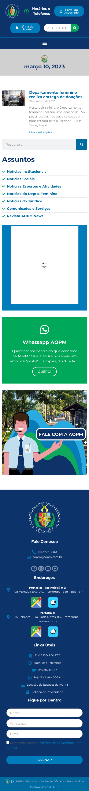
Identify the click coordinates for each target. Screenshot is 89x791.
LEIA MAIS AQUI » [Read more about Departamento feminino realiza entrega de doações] (40, 132)
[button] (44, 43)
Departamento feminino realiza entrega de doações (55, 94)
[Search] (75, 28)
